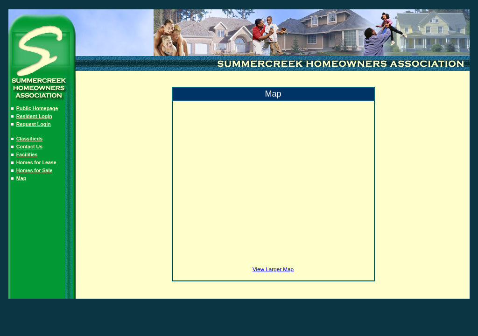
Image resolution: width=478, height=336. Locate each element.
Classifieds (29, 138)
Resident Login (34, 116)
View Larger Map (273, 269)
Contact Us (29, 146)
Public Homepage (37, 108)
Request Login (33, 124)
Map (21, 178)
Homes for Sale (34, 170)
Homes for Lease (36, 162)
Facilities (27, 154)
